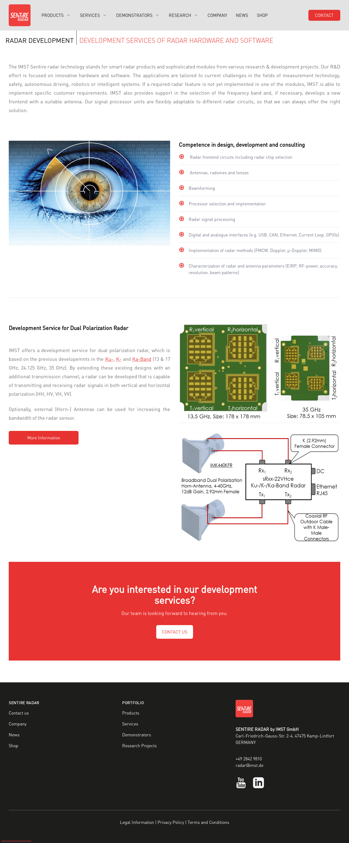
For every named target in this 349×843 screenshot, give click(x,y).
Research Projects (139, 745)
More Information (43, 437)
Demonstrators (136, 734)
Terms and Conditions (208, 822)
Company (217, 15)
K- (119, 359)
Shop (262, 15)
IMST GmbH (287, 729)
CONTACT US (174, 632)
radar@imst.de (249, 765)
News (242, 15)
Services (130, 724)
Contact (324, 15)
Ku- (109, 359)
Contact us (19, 713)
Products (130, 713)
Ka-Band (141, 359)
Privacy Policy (171, 822)
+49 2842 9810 (249, 758)
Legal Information (137, 822)
